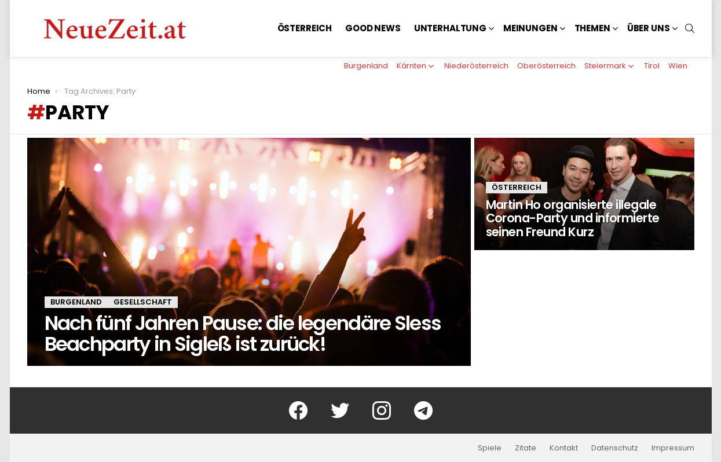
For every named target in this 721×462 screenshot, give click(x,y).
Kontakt (564, 448)
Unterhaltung (450, 28)
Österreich (304, 28)
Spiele (490, 448)
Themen (592, 28)
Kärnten (411, 65)
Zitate (525, 448)
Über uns (648, 28)
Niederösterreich (476, 65)
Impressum (673, 448)
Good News (373, 28)
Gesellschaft (143, 301)
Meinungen (530, 28)
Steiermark (605, 65)
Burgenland (366, 65)
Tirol (652, 65)
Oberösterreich (546, 65)
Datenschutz (614, 448)
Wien (677, 65)
